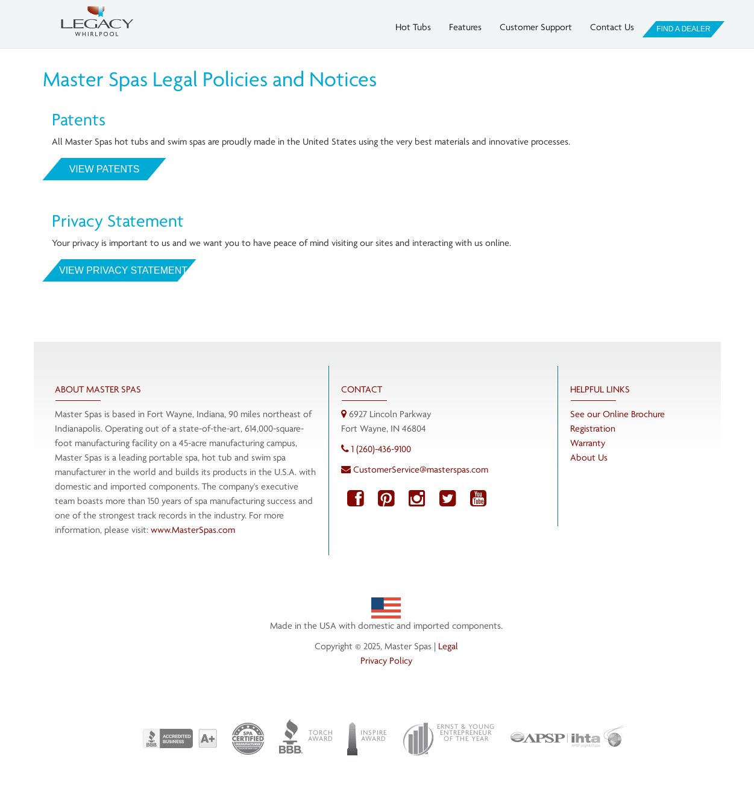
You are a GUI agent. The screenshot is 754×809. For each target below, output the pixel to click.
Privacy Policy (386, 660)
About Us (589, 457)
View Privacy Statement (119, 270)
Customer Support (536, 27)
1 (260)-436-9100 (381, 449)
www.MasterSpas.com (193, 529)
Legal (448, 646)
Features (465, 27)
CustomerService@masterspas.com (420, 469)
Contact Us (612, 27)
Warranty (587, 443)
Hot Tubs (413, 27)
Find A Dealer (683, 29)
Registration (592, 428)
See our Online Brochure (617, 414)
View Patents (104, 169)
